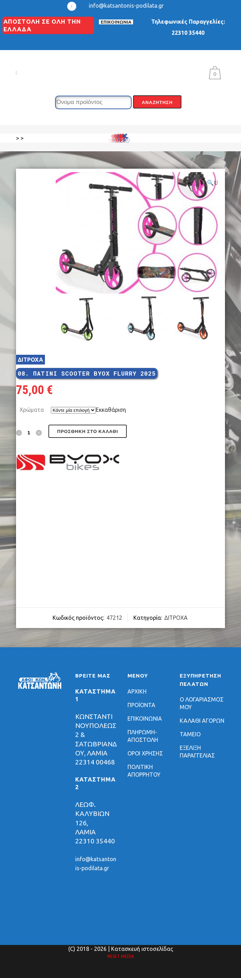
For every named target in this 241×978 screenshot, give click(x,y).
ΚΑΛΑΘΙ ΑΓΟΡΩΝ (202, 721)
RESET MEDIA (120, 956)
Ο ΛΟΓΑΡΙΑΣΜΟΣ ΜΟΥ (202, 703)
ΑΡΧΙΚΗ (137, 691)
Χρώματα (32, 410)
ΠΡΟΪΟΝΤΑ (141, 705)
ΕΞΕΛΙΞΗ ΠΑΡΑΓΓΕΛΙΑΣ (197, 752)
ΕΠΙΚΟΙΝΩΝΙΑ (116, 21)
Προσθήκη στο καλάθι (87, 431)
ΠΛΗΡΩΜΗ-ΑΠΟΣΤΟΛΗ (142, 736)
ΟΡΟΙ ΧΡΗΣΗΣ (145, 753)
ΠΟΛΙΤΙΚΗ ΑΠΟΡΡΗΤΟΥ (144, 771)
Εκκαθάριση (111, 410)
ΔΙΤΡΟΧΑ (30, 359)
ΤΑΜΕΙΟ (190, 734)
